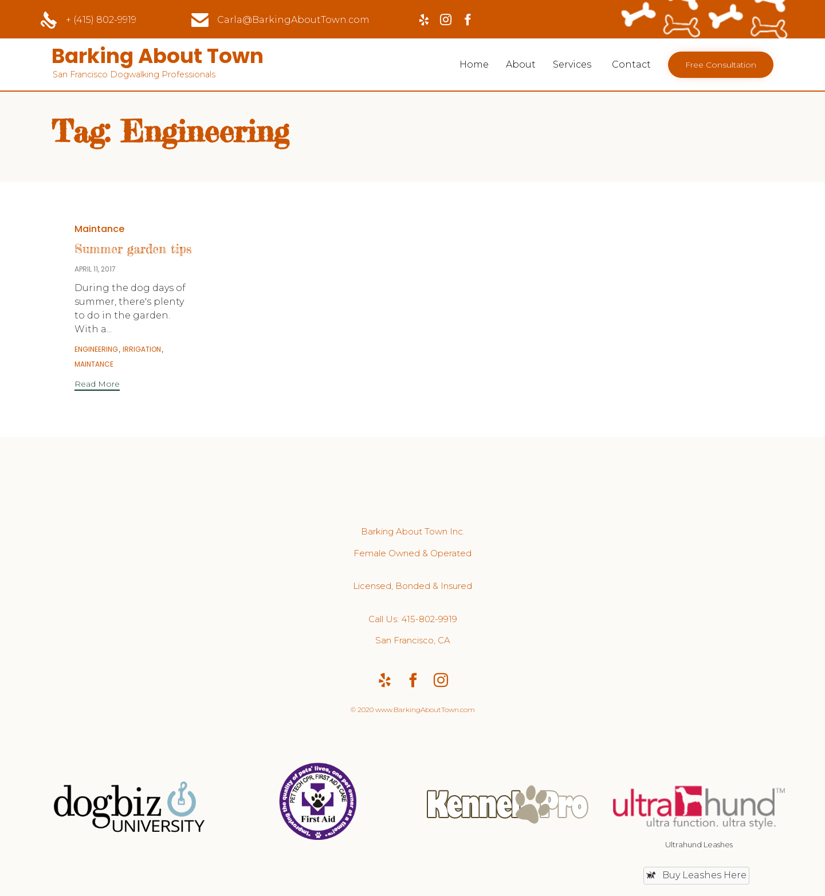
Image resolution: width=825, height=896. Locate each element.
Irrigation (142, 349)
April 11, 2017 (95, 269)
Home (474, 64)
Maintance (99, 229)
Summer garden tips (132, 248)
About (521, 64)
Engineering (96, 349)
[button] (720, 65)
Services (572, 64)
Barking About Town (158, 56)
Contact (631, 64)
